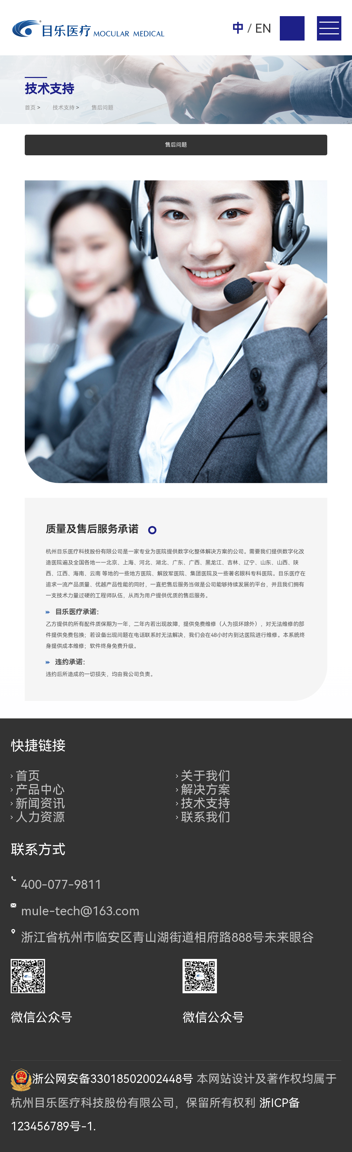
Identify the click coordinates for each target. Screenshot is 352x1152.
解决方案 (205, 790)
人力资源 (40, 817)
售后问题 (176, 145)
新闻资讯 (40, 803)
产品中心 (40, 790)
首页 (27, 776)
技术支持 (205, 803)
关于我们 (205, 776)
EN (263, 28)
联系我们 (205, 817)
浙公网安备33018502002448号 (102, 1079)
